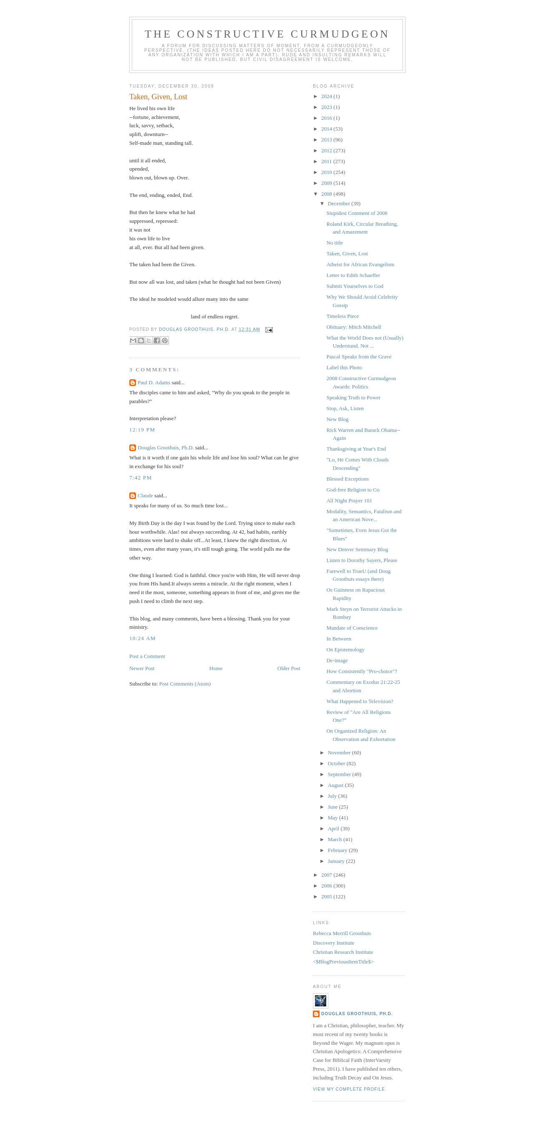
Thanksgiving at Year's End (355, 449)
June (333, 807)
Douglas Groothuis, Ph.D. (166, 447)
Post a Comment (147, 656)
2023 (327, 107)
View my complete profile (349, 1089)
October (337, 763)
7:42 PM (140, 477)
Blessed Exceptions (347, 479)
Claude (145, 495)
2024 (327, 96)
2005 (327, 896)
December (340, 203)
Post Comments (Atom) (185, 684)
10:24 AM (142, 638)
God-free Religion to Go (352, 490)
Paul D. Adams (154, 382)
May (333, 817)
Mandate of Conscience (352, 628)
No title (334, 243)
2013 (327, 139)
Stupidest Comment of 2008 (356, 213)
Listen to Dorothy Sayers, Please (361, 560)
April (334, 828)
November (340, 752)
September (340, 774)
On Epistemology (345, 649)
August (336, 785)
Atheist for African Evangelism (360, 264)
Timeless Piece (342, 316)
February (338, 850)
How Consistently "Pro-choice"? (361, 671)
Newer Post (141, 668)
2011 (327, 161)
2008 (327, 194)
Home (216, 668)
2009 (327, 183)
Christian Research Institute (343, 952)
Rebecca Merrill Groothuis (342, 933)
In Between (338, 638)
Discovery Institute (333, 943)
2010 (327, 172)
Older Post (288, 668)
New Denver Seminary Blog (357, 549)
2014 (327, 129)
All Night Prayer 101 (349, 500)
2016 (327, 118)
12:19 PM (142, 429)
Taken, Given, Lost (347, 253)
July (333, 796)
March (335, 839)
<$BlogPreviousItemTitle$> (343, 961)
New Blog (337, 419)
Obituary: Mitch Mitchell (353, 327)
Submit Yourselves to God (354, 286)
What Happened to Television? (359, 701)
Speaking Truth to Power (353, 397)
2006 (327, 885)
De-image (337, 660)
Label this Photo (344, 367)
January (337, 861)
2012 (327, 150)
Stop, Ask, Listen (345, 408)
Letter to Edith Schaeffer (353, 275)
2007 (327, 875)
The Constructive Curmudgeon (267, 34)
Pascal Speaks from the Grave (358, 356)
